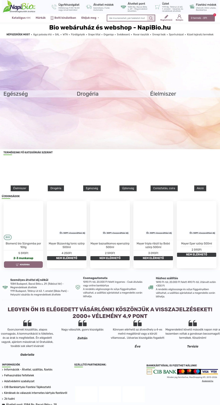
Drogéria (55, 188)
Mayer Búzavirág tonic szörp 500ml (67, 245)
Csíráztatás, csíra (164, 188)
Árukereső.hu (207, 381)
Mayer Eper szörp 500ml (196, 243)
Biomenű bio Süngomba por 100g (23, 245)
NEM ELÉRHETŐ (66, 258)
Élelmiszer (19, 188)
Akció (200, 188)
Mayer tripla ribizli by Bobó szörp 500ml (153, 245)
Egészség (92, 188)
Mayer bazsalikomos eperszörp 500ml (110, 245)
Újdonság (128, 188)
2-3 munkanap (23, 258)
